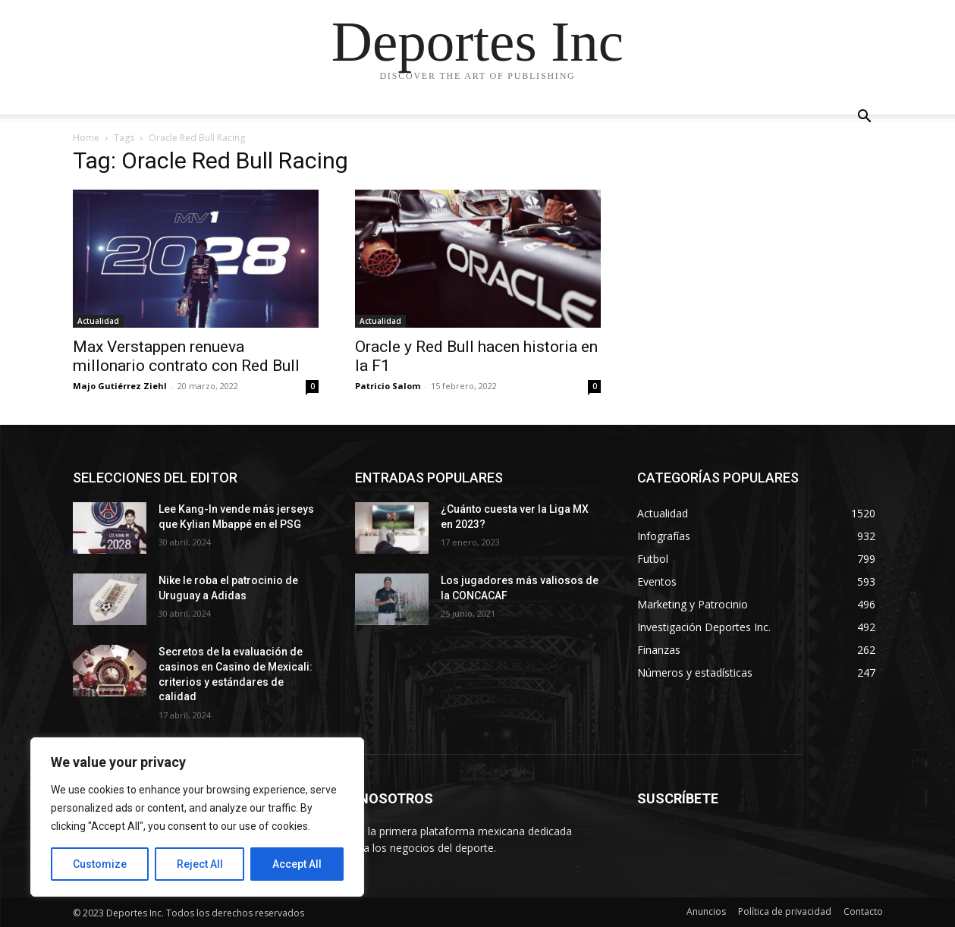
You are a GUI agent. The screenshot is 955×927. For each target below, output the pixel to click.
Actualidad (98, 321)
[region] (197, 817)
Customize (100, 864)
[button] (865, 118)
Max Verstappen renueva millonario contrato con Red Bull (186, 356)
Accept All (297, 864)
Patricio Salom (387, 385)
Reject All (200, 864)
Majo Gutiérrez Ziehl (120, 385)
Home (86, 137)
